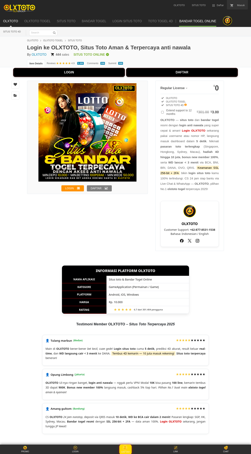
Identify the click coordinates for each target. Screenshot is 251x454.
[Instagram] (197, 241)
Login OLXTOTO (193, 130)
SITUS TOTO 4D (12, 31)
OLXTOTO (32, 40)
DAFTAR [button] (96, 188)
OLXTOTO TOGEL (53, 40)
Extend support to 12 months (192, 112)
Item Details (36, 63)
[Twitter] (189, 241)
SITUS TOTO (75, 40)
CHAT (226, 449)
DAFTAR (182, 72)
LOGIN (69, 72)
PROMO (25, 449)
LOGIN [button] (69, 188)
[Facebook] (182, 241)
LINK (175, 449)
